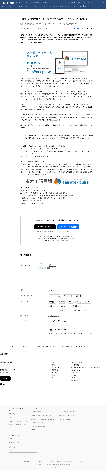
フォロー (5, 378)
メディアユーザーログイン (45, 227)
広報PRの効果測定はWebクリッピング (41, 426)
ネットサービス (54, 296)
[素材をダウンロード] (87, 28)
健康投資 (76, 306)
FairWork (65, 310)
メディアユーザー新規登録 (68, 227)
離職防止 (52, 302)
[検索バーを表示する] (103, 2)
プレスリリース (12, 346)
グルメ (80, 6)
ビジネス (73, 6)
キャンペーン (53, 290)
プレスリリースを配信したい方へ (18, 425)
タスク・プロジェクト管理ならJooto (69, 412)
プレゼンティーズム (83, 302)
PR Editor (34, 430)
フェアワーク (53, 310)
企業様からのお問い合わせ (43, 464)
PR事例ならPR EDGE (64, 419)
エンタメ (33, 6)
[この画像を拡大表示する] (29, 266)
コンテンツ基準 (50, 461)
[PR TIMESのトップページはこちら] (25, 2)
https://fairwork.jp (53, 316)
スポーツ (87, 6)
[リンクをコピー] (91, 28)
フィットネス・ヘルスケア (72, 296)
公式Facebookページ (14, 439)
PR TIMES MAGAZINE (37, 423)
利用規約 (59, 461)
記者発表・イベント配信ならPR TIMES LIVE (43, 419)
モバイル (19, 6)
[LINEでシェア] (81, 28)
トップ (3, 346)
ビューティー (42, 6)
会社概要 (26, 461)
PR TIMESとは (12, 414)
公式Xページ (12, 447)
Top (3, 6)
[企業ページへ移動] (6, 363)
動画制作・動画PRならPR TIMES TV (41, 415)
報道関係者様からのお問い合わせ (73, 461)
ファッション (52, 6)
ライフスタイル (64, 6)
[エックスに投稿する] (74, 28)
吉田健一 (52, 306)
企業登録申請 (88, 3)
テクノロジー (10, 6)
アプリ (26, 6)
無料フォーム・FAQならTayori (67, 415)
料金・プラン (12, 417)
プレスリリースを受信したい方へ (18, 421)
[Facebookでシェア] (78, 28)
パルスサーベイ (64, 306)
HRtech (71, 302)
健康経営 (62, 302)
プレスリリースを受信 (75, 3)
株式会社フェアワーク (27, 346)
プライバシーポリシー (37, 461)
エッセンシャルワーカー (79, 310)
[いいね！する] (69, 28)
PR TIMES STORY (36, 412)
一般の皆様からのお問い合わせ (61, 464)
